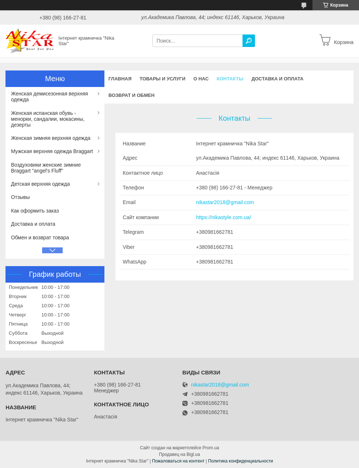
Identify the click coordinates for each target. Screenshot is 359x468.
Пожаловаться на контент (178, 461)
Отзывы (20, 197)
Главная (120, 78)
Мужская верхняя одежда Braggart (52, 151)
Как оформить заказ (35, 211)
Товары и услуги (162, 78)
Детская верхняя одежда (40, 184)
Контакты (230, 78)
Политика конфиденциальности (240, 461)
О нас (201, 78)
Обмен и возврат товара (40, 237)
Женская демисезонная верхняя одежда (49, 96)
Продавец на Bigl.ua (179, 454)
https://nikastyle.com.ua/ (223, 217)
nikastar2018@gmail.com (225, 202)
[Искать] (249, 41)
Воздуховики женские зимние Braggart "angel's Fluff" (46, 168)
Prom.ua (211, 447)
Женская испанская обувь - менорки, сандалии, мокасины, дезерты (48, 119)
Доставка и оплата (277, 78)
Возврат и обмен (131, 95)
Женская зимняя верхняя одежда (50, 138)
